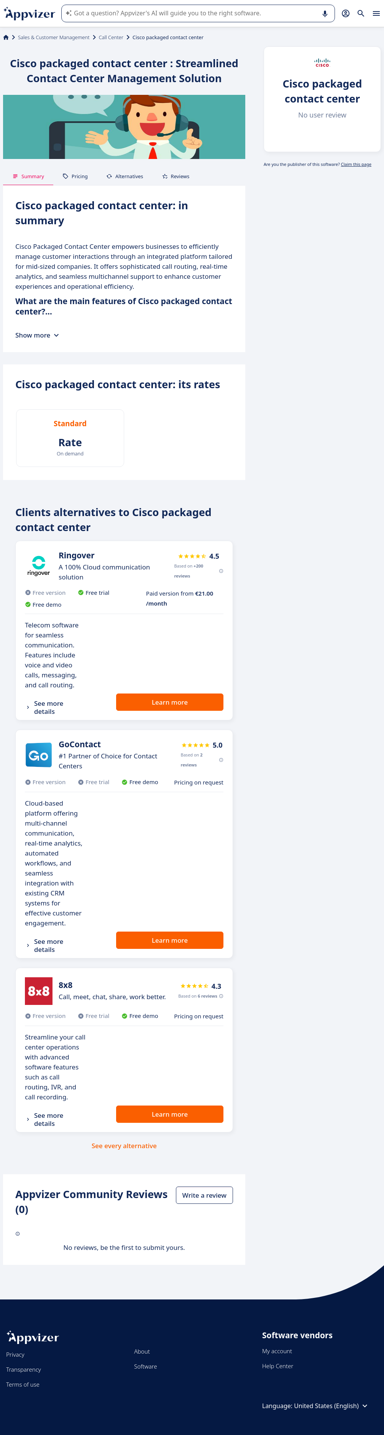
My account (277, 1351)
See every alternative (124, 1146)
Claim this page (356, 164)
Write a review (204, 1195)
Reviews (176, 176)
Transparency (23, 1369)
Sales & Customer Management (54, 37)
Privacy (15, 1354)
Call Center (111, 37)
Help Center (277, 1366)
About (142, 1351)
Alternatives (124, 176)
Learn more (170, 702)
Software (145, 1366)
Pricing (75, 176)
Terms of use (22, 1384)
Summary (28, 176)
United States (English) (331, 1405)
